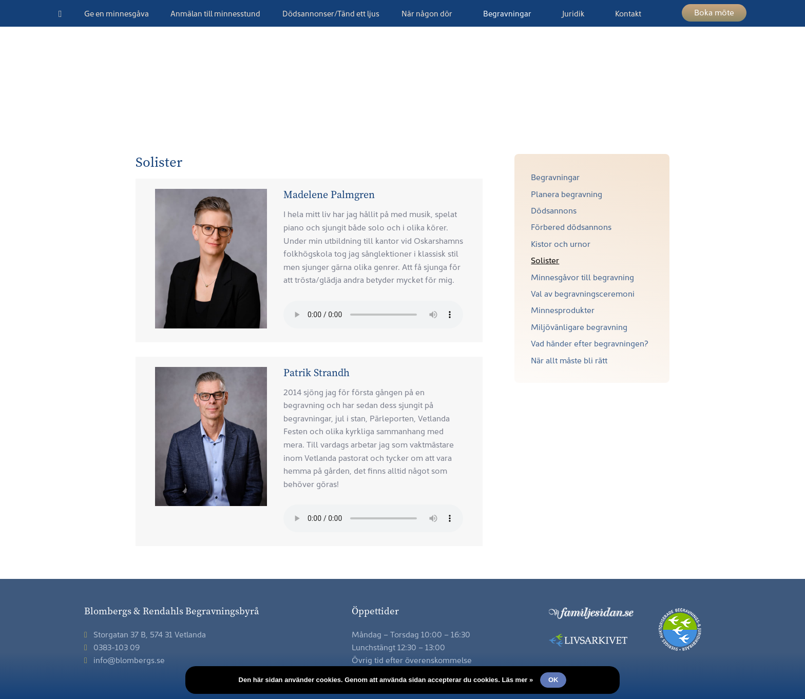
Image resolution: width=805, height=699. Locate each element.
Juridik (573, 13)
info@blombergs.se (124, 659)
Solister (545, 259)
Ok (553, 680)
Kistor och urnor (560, 243)
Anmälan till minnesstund (215, 13)
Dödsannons (554, 210)
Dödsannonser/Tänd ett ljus (330, 13)
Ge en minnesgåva (116, 13)
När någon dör (426, 13)
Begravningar (507, 13)
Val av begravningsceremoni (583, 293)
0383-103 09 (112, 646)
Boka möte (714, 11)
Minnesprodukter (563, 309)
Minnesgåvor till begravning (582, 276)
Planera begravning (566, 193)
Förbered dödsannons (571, 226)
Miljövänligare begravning (579, 326)
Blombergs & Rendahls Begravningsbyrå (402, 92)
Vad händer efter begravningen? (589, 342)
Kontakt (628, 13)
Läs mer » (517, 680)
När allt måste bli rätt (569, 359)
